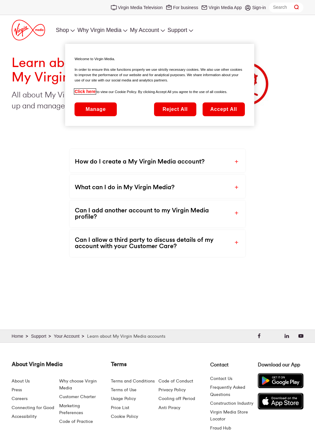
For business (185, 7)
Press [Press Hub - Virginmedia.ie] (17, 390)
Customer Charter (77, 397)
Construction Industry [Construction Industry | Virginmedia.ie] (231, 403)
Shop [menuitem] (62, 30)
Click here (85, 91)
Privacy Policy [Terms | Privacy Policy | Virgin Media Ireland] (172, 390)
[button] (152, 160)
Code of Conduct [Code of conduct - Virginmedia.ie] (175, 381)
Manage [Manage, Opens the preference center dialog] (96, 109)
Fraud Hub (220, 428)
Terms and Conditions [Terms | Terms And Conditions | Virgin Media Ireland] (133, 381)
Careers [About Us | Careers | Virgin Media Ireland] (20, 399)
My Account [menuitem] (144, 30)
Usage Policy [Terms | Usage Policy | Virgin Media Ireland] (123, 399)
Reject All (175, 109)
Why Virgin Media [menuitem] (99, 30)
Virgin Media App (225, 7)
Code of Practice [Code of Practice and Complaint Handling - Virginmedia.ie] (76, 421)
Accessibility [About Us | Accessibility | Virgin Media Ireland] (24, 416)
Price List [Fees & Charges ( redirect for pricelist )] (120, 408)
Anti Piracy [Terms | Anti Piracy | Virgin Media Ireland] (169, 408)
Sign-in (259, 7)
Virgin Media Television (140, 7)
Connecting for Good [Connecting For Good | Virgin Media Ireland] (33, 408)
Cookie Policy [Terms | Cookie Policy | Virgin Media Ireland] (124, 416)
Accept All (223, 109)
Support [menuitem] (177, 30)
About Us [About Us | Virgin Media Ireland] (21, 381)
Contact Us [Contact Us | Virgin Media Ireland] (221, 379)
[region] (159, 85)
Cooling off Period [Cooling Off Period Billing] (176, 399)
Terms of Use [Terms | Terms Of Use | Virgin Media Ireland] (124, 390)
